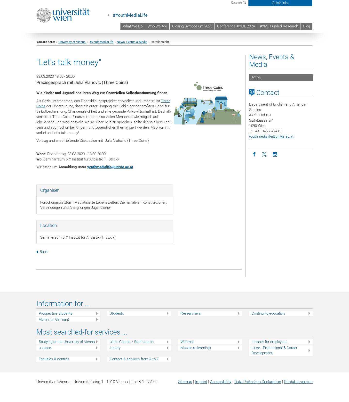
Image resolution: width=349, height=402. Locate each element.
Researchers (191, 313)
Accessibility (220, 381)
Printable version (298, 381)
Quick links (280, 3)
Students (117, 313)
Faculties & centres (54, 359)
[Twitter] (265, 154)
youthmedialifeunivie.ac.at (110, 167)
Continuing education (268, 313)
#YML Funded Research (279, 26)
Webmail (187, 342)
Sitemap (185, 381)
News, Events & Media (132, 42)
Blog (306, 26)
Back (42, 252)
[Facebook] (254, 154)
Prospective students (55, 313)
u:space (45, 348)
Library (115, 348)
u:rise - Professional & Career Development (274, 350)
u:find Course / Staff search (132, 342)
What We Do (133, 26)
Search (238, 2)
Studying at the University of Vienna (67, 342)
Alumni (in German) (54, 319)
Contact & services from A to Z (134, 359)
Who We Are (157, 26)
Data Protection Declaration (257, 381)
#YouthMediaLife (130, 15)
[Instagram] (275, 154)
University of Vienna (72, 42)
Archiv (256, 77)
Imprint (201, 381)
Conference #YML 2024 (236, 26)
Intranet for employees (269, 342)
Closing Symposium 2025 (192, 26)
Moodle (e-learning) (196, 348)
